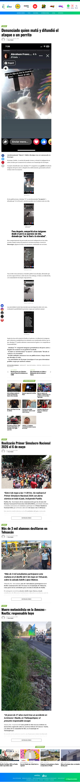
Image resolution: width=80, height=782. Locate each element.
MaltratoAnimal (32, 365)
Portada (39, 365)
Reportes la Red (71, 779)
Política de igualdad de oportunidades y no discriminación (45, 778)
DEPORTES (60, 13)
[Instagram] (2, 309)
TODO (29, 13)
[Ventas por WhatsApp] (68, 6)
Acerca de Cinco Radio (62, 778)
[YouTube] (2, 320)
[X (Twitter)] (2, 312)
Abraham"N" (23, 365)
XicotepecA (10, 366)
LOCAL (53, 13)
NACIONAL (35, 13)
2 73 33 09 (51, 780)
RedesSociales (46, 365)
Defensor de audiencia (26, 778)
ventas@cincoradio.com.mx (32, 780)
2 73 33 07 (41, 780)
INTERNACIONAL (45, 13)
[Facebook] (2, 305)
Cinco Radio (10, 40)
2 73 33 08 (46, 780)
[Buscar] (76, 6)
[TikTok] (2, 316)
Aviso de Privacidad (17, 778)
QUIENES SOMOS (21, 13)
